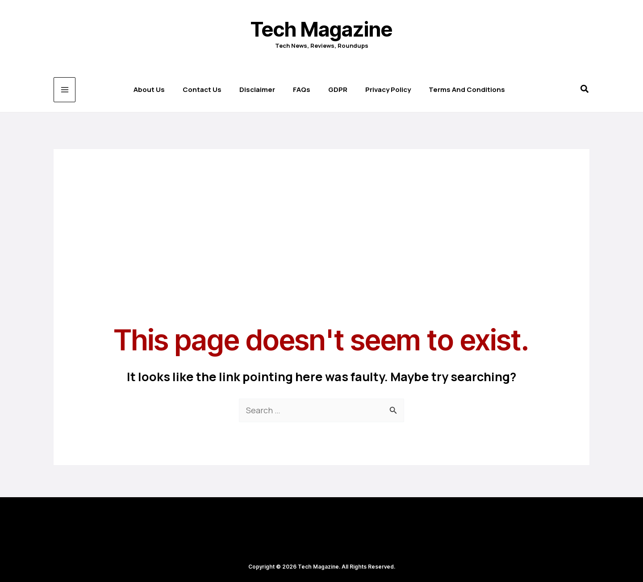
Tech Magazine (321, 29)
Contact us (202, 89)
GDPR (337, 89)
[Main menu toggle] (64, 90)
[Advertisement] (321, 211)
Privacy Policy (388, 89)
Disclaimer (257, 89)
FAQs (301, 89)
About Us (149, 89)
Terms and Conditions (467, 89)
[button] (584, 90)
